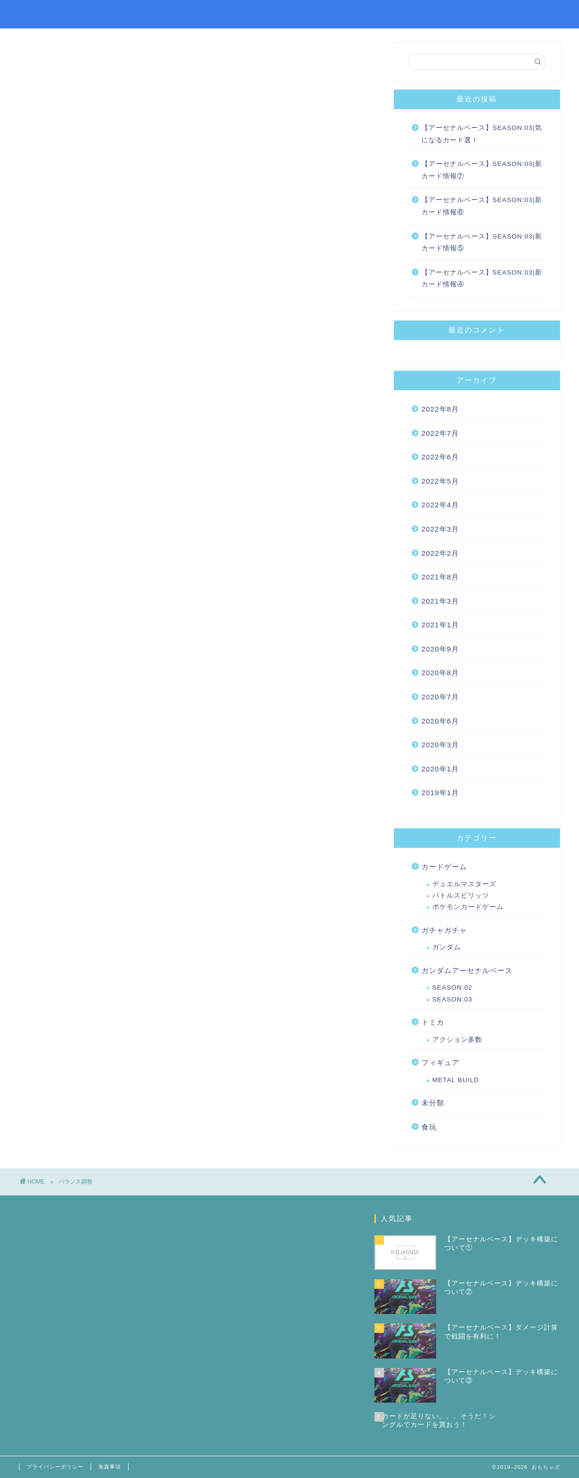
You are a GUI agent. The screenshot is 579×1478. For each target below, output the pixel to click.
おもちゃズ (45, 13)
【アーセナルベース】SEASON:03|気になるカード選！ (481, 134)
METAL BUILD (455, 1079)
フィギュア (440, 1062)
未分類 (432, 1103)
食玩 (429, 1127)
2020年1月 (440, 769)
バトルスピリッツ (460, 895)
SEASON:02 (452, 987)
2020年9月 (440, 649)
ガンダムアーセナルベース (467, 970)
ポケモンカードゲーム (468, 906)
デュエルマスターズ (464, 884)
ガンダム (446, 947)
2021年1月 (440, 625)
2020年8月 (440, 673)
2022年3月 (440, 529)
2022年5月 (440, 481)
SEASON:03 (452, 999)
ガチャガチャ (444, 930)
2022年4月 (440, 505)
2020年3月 (440, 745)
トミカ (432, 1022)
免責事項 (109, 1466)
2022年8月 (440, 409)
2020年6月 (440, 721)
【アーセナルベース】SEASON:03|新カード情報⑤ (481, 242)
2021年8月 (440, 577)
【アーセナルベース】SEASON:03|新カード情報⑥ (481, 206)
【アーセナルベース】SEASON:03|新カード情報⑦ (481, 170)
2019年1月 (440, 793)
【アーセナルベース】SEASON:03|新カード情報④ (481, 278)
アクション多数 (457, 1039)
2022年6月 (440, 457)
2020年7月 (440, 697)
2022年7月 (440, 433)
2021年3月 (440, 601)
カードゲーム (444, 867)
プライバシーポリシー (55, 1466)
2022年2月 (440, 553)
